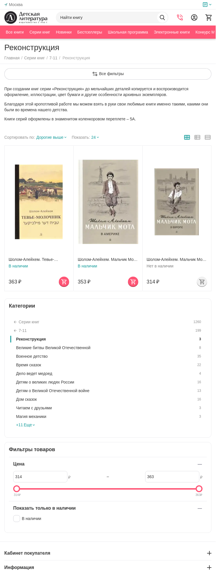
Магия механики (109, 416)
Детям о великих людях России (109, 382)
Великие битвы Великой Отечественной (109, 347)
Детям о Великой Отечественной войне (109, 390)
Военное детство (109, 356)
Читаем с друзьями (109, 407)
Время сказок (109, 364)
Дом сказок (109, 399)
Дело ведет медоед (109, 373)
